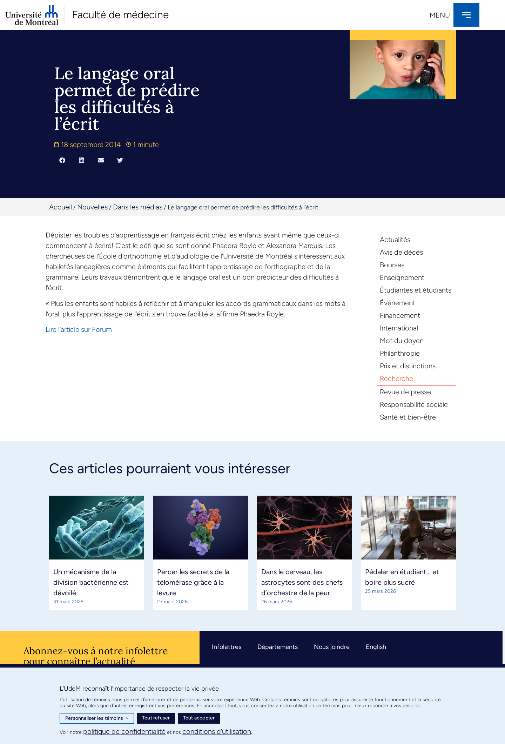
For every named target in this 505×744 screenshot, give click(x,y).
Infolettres (226, 647)
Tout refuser (156, 718)
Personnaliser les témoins (96, 718)
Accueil (60, 207)
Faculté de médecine (120, 14)
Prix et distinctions (408, 366)
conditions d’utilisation (216, 731)
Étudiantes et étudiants (415, 290)
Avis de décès (401, 252)
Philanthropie (400, 353)
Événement (397, 303)
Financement (400, 315)
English (376, 647)
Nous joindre (332, 647)
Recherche (396, 378)
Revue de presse (405, 392)
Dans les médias (137, 207)
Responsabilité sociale (414, 404)
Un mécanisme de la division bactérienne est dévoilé (91, 582)
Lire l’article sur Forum (79, 329)
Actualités (395, 239)
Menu (440, 15)
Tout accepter (199, 718)
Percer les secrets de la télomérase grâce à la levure (193, 582)
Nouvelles (92, 207)
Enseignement (402, 277)
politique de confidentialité (124, 731)
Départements (277, 647)
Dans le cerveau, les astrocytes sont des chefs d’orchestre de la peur (302, 582)
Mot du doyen (402, 340)
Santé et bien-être (408, 417)
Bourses (392, 265)
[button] (62, 160)
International (399, 328)
